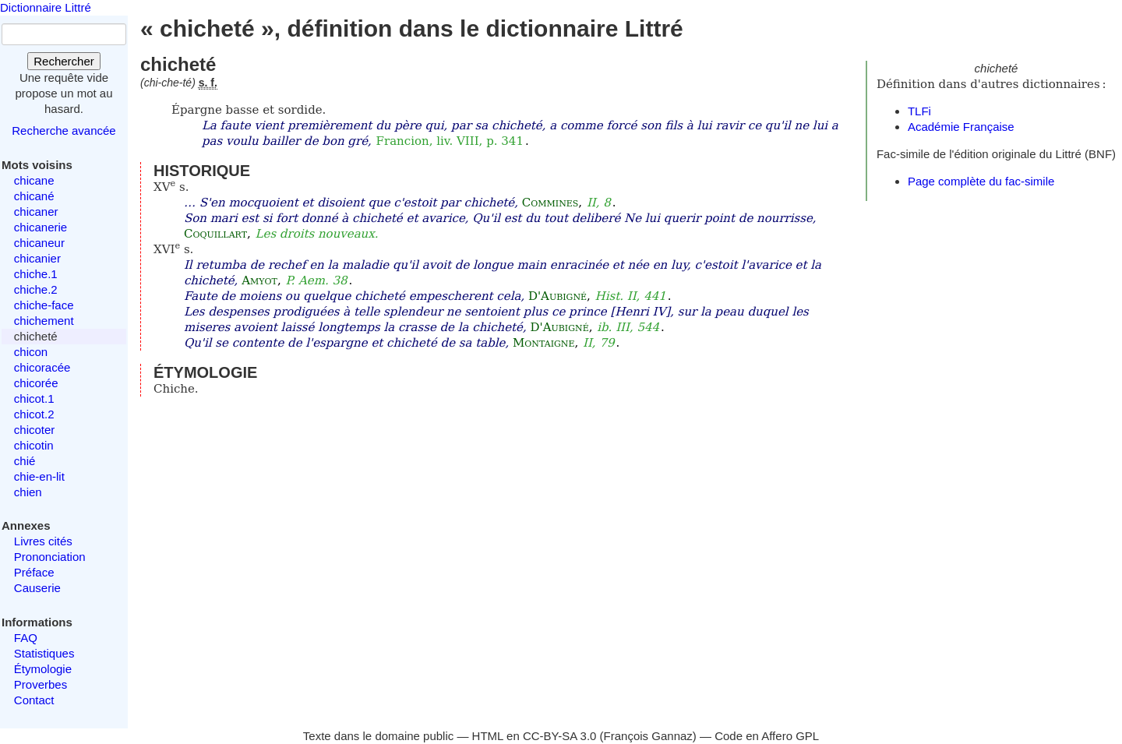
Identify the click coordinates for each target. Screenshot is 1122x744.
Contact (34, 700)
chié (25, 460)
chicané (34, 196)
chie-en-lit (39, 476)
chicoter (34, 429)
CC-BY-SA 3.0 (560, 735)
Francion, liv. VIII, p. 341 (450, 141)
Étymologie (43, 668)
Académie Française (961, 126)
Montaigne (543, 343)
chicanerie (40, 227)
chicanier (37, 258)
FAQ (25, 637)
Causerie (37, 587)
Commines (550, 203)
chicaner (36, 211)
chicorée (36, 383)
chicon (31, 351)
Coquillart (215, 234)
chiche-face (44, 305)
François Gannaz (648, 735)
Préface (34, 572)
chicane (34, 180)
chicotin (34, 445)
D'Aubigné (557, 296)
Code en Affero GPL (766, 735)
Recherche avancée (63, 130)
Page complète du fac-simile (981, 181)
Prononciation (50, 556)
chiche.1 (36, 273)
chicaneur (39, 242)
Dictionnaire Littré (45, 7)
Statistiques (44, 653)
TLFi (919, 111)
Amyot (259, 280)
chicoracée (42, 367)
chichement (44, 320)
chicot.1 (34, 398)
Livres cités (43, 541)
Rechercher (64, 61)
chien (28, 492)
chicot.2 (34, 414)
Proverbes (40, 684)
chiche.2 (36, 289)
